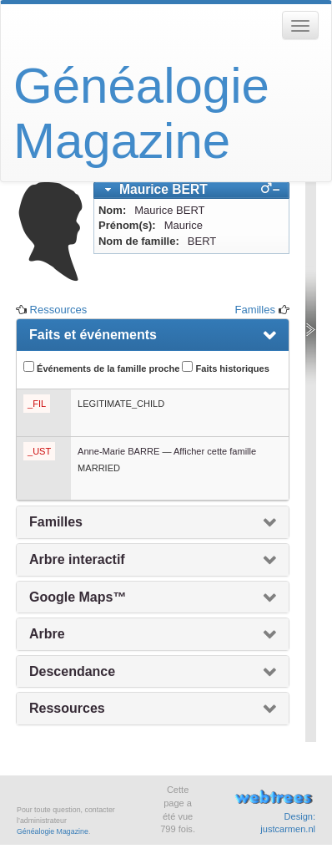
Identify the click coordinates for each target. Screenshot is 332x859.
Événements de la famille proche (101, 367)
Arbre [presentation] (47, 634)
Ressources (59, 309)
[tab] (191, 190)
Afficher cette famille (215, 451)
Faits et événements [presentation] (93, 335)
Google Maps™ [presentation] (77, 597)
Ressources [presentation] (67, 708)
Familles (254, 309)
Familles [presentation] (56, 522)
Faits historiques (225, 367)
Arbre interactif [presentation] (77, 559)
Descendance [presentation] (72, 671)
